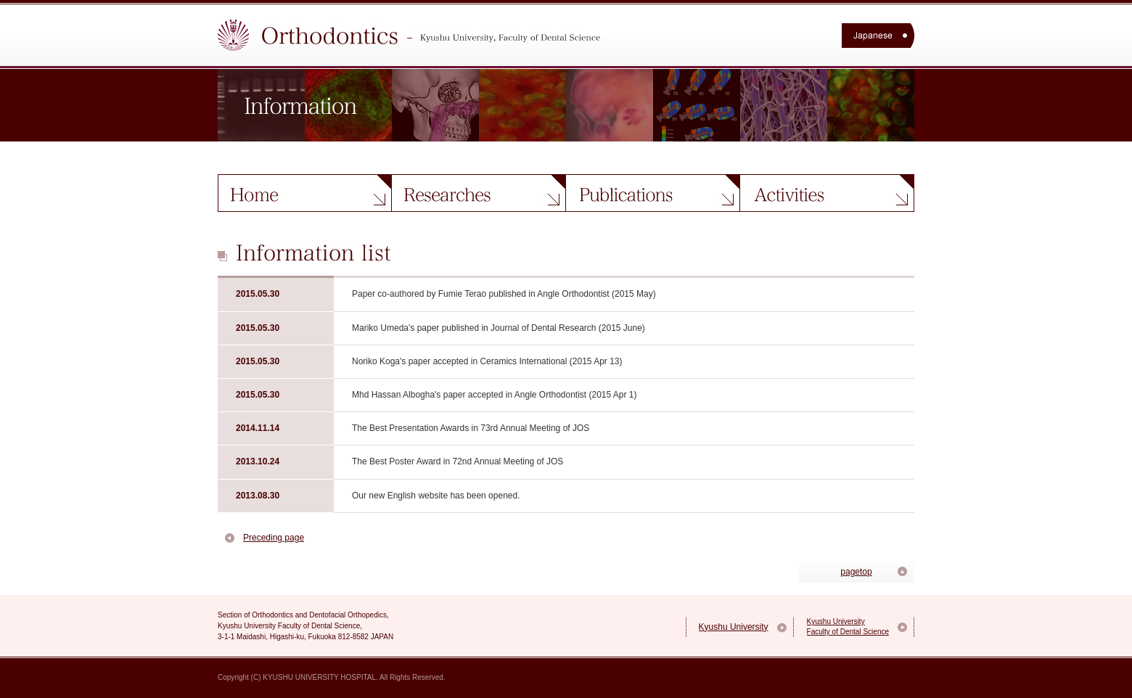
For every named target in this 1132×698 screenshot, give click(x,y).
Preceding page (273, 538)
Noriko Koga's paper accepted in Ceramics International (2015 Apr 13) (487, 361)
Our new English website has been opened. (436, 495)
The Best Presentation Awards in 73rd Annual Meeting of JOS (470, 428)
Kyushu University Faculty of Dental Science (848, 626)
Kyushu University (733, 627)
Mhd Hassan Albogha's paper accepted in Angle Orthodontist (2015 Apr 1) (494, 395)
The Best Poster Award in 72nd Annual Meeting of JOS (457, 461)
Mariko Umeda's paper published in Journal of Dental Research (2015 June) (498, 328)
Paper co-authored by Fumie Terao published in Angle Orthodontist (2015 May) (504, 294)
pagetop (855, 572)
